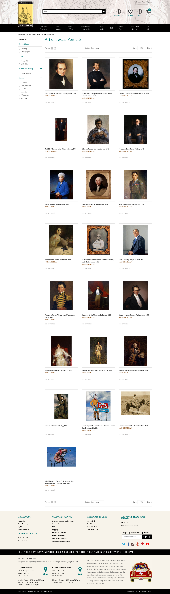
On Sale (148, 28)
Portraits (24, 92)
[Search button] (103, 11)
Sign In (149, 2)
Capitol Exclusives (93, 527)
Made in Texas (26, 73)
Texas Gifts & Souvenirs (135, 28)
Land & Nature (26, 89)
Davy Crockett (26, 86)
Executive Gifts (23, 541)
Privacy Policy (147, 591)
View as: (47, 48)
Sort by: (87, 48)
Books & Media (102, 28)
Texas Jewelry (58, 28)
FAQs (54, 527)
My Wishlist (22, 527)
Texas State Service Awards (61, 541)
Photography (25, 52)
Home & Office (71, 28)
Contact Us (56, 524)
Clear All (24, 99)
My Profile (21, 521)
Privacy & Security (58, 535)
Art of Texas (121, 28)
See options (50, 102)
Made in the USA (92, 530)
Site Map (138, 591)
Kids (111, 28)
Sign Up (147, 537)
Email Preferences (23, 530)
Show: (135, 48)
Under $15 (24, 61)
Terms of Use (130, 591)
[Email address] (132, 537)
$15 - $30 (24, 64)
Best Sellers (90, 524)
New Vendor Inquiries (59, 538)
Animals (24, 83)
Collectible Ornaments (43, 28)
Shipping (55, 530)
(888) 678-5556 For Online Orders (63, 521)
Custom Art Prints (24, 538)
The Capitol (125, 523)
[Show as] (141, 48)
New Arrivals (91, 521)
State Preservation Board (129, 526)
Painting (24, 49)
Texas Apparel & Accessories (86, 28)
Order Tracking (23, 524)
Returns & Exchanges (59, 532)
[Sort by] (97, 48)
